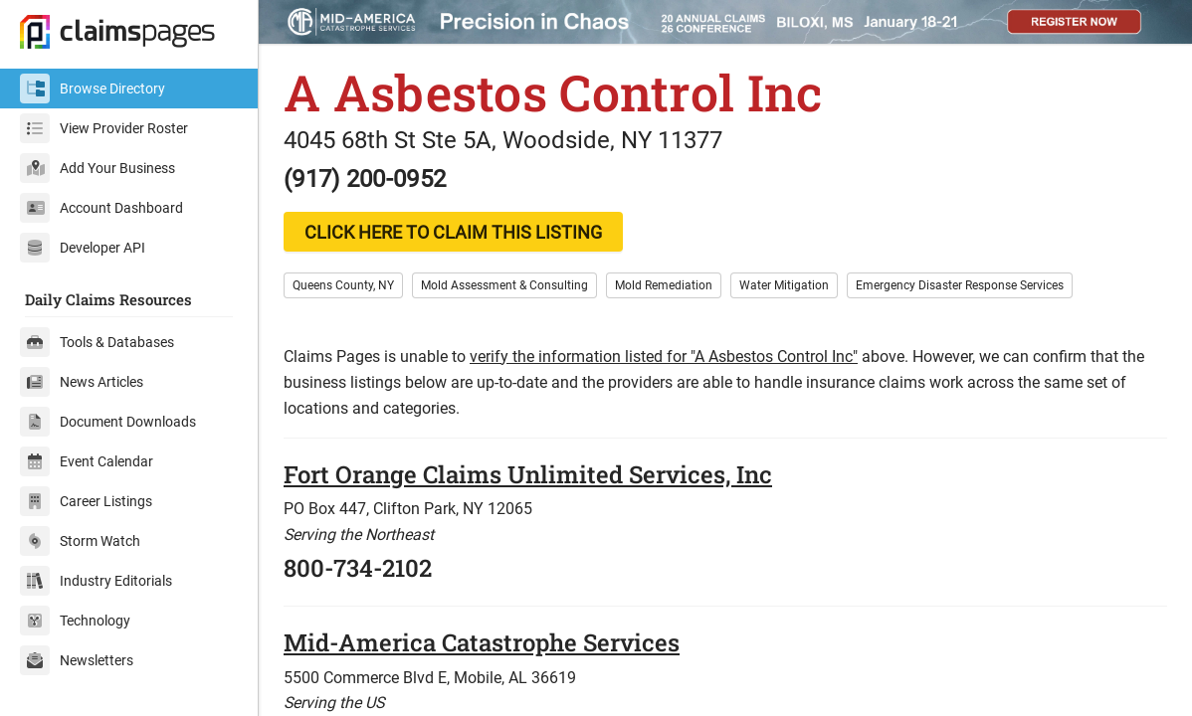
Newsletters (76, 660)
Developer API (82, 248)
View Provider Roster (104, 128)
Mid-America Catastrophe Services (482, 642)
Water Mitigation (784, 285)
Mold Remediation (663, 285)
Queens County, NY (343, 285)
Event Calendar (86, 461)
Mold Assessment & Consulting (504, 285)
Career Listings (86, 501)
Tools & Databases (97, 342)
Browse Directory (92, 88)
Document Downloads (108, 422)
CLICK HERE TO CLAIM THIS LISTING (453, 232)
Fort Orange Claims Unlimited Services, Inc (528, 474)
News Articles (81, 382)
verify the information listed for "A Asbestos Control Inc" (664, 356)
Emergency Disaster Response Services (960, 285)
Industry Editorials (96, 581)
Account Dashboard (101, 208)
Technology (75, 620)
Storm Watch (80, 541)
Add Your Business (97, 168)
